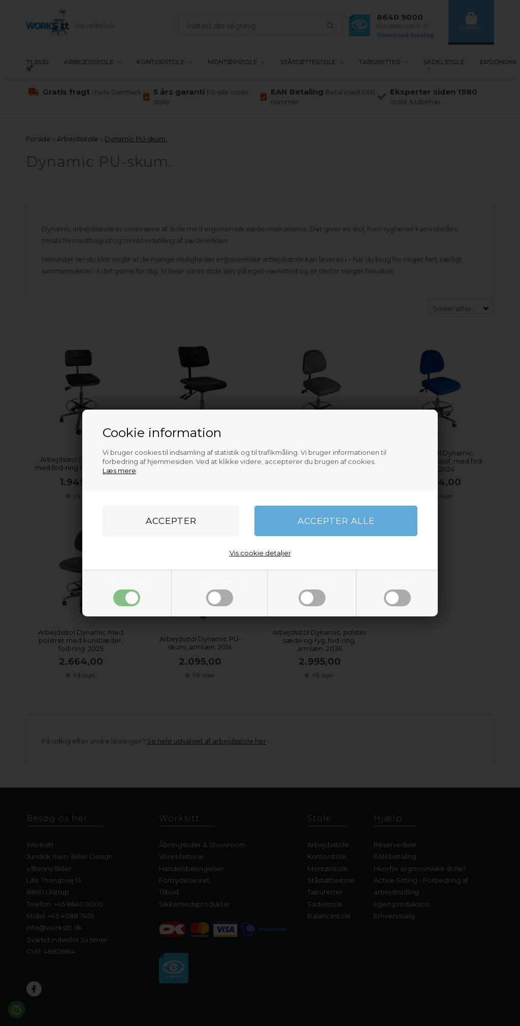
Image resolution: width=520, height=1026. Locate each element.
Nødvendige (127, 592)
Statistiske (397, 592)
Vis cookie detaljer (260, 553)
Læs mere (119, 471)
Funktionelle (312, 592)
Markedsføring (220, 592)
